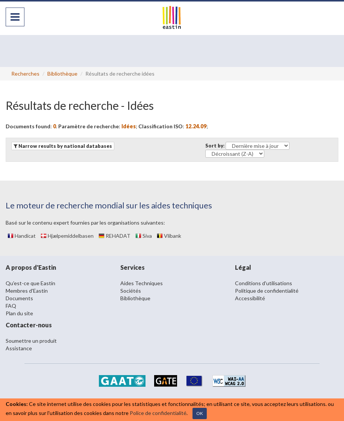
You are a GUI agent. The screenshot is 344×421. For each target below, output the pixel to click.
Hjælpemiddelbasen (67, 236)
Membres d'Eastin (27, 290)
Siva (143, 236)
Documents (19, 298)
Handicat (22, 236)
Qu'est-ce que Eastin (30, 283)
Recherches (25, 73)
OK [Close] (199, 413)
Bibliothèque (62, 73)
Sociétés (130, 290)
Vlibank (169, 236)
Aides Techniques (141, 283)
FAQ (11, 305)
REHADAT (114, 236)
